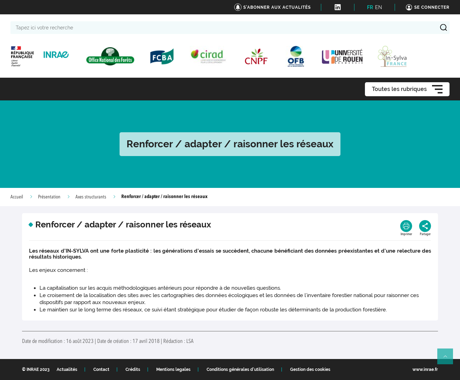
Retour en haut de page (448, 359)
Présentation (49, 197)
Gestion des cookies (310, 369)
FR (370, 7)
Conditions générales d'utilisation (240, 369)
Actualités (67, 369)
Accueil (16, 197)
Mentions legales (173, 369)
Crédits (132, 369)
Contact (101, 369)
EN (378, 7)
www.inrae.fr (425, 369)
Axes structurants (91, 197)
